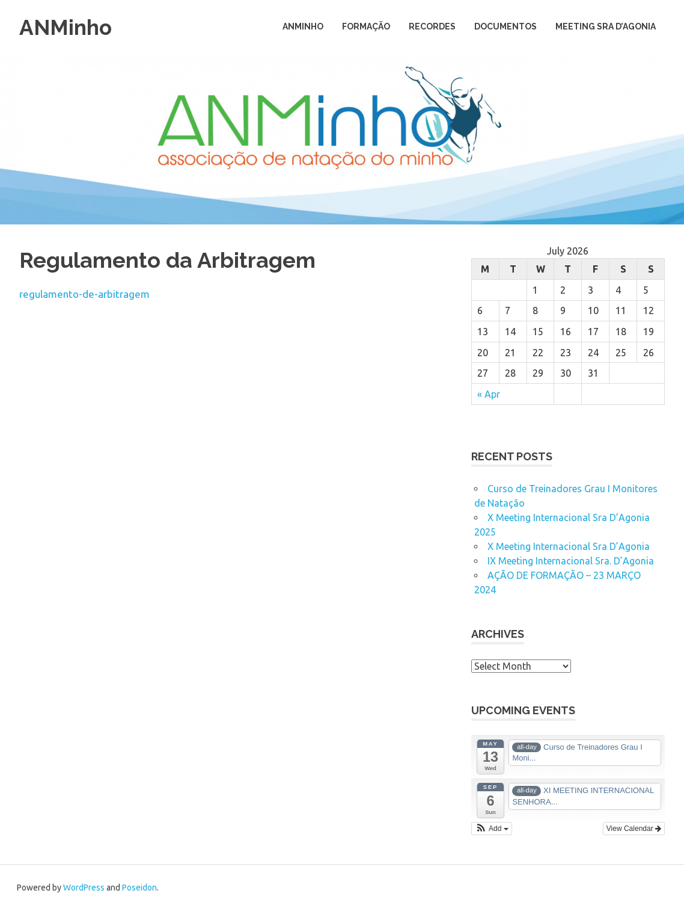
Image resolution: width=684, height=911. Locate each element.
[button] (491, 829)
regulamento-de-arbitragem (84, 294)
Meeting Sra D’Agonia (605, 26)
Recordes (432, 26)
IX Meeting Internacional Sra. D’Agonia (570, 560)
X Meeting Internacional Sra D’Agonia (568, 546)
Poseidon (139, 887)
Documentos (505, 26)
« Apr (488, 394)
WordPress (84, 887)
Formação (366, 26)
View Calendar (633, 828)
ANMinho (68, 26)
